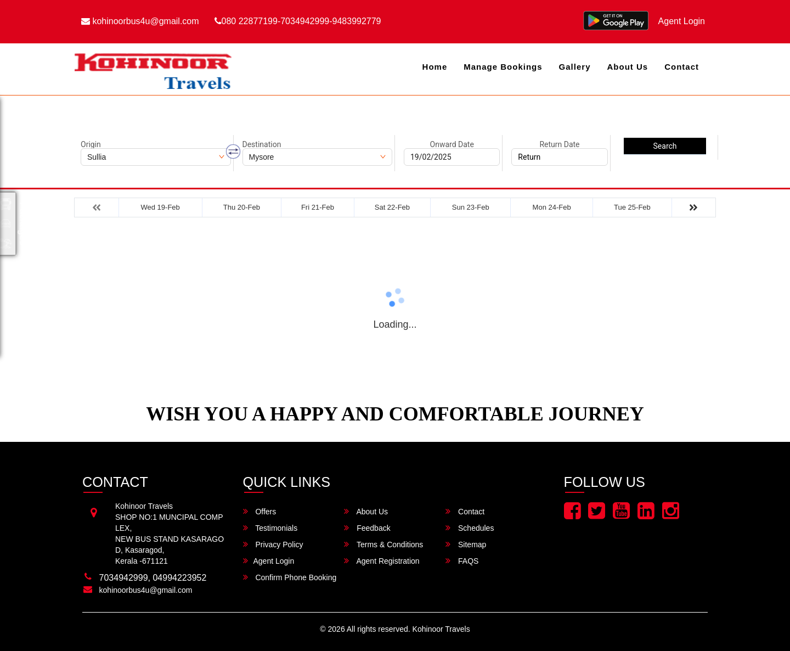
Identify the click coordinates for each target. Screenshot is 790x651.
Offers (259, 511)
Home (435, 66)
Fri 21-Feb (317, 207)
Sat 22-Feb (392, 207)
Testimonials (270, 527)
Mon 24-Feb (552, 207)
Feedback (367, 527)
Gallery (575, 66)
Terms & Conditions (383, 544)
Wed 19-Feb (160, 207)
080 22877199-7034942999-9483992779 (298, 21)
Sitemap (465, 544)
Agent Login (681, 21)
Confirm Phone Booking (290, 577)
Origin (91, 144)
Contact (681, 66)
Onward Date (452, 144)
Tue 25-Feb (632, 207)
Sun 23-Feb (470, 207)
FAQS (461, 560)
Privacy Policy (273, 544)
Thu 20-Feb (241, 207)
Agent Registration (381, 560)
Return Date (559, 144)
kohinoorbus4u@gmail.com (140, 21)
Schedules (469, 527)
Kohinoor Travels (441, 629)
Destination (261, 144)
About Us (627, 66)
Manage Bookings (503, 66)
